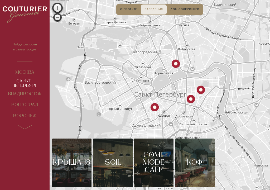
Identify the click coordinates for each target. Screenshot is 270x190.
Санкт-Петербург (24, 83)
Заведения (154, 9)
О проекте (128, 9)
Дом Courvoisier (184, 9)
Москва (24, 72)
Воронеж (24, 116)
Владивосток (25, 94)
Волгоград (24, 105)
